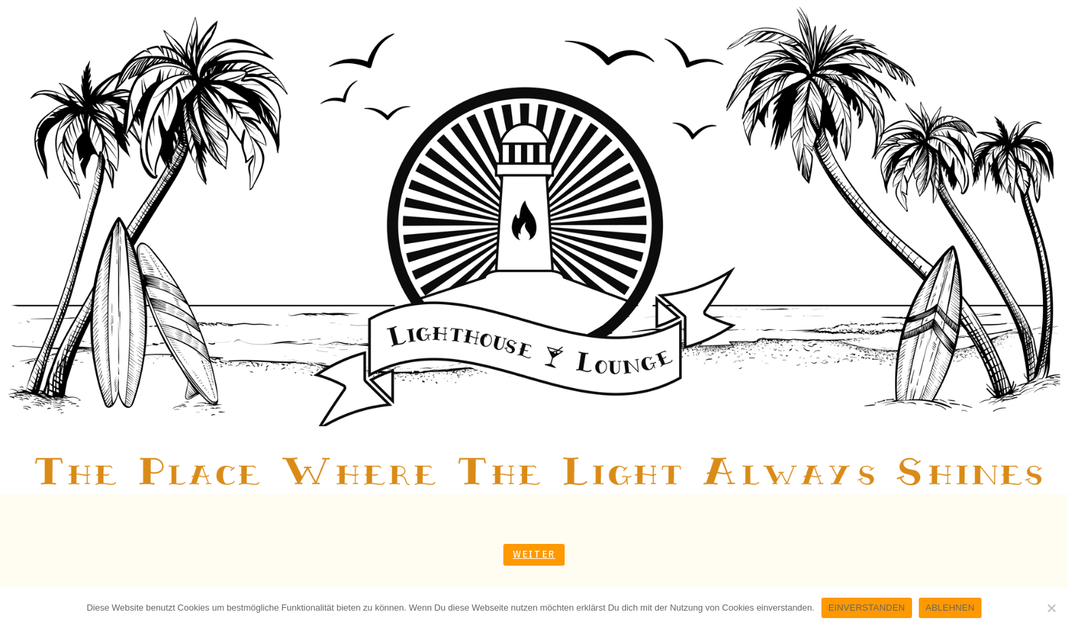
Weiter (534, 554)
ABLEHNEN (950, 607)
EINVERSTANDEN (866, 607)
